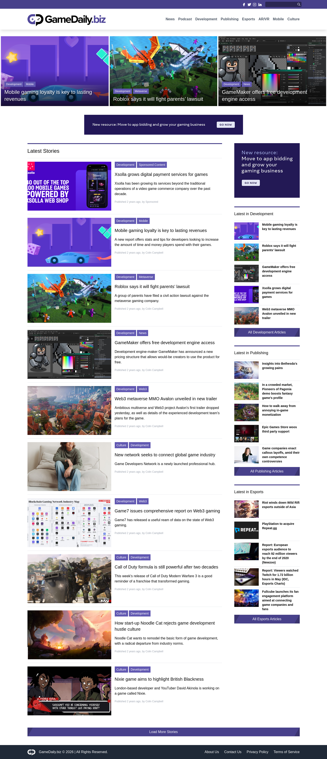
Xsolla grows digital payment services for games (161, 174)
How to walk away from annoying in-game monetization (279, 410)
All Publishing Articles (266, 471)
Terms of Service (287, 752)
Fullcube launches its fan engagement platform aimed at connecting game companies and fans (280, 600)
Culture (294, 19)
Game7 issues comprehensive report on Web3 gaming (167, 510)
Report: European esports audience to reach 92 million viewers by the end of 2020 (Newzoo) (279, 553)
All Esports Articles (266, 619)
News (170, 19)
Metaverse (141, 91)
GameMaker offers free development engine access (165, 342)
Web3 (143, 389)
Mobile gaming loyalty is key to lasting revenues (161, 230)
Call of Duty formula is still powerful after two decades (166, 567)
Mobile (278, 19)
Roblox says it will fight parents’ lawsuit (152, 286)
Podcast (185, 19)
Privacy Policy (258, 752)
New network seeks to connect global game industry (165, 454)
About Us (212, 752)
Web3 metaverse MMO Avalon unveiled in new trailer (166, 398)
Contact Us (232, 752)
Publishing (230, 19)
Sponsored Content (152, 165)
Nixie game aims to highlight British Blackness (159, 679)
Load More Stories (163, 732)
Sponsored (152, 201)
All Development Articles (267, 332)
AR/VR (264, 19)
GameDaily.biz (50, 752)
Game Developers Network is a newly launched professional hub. (165, 464)
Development (206, 19)
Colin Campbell (154, 252)
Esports (248, 19)
